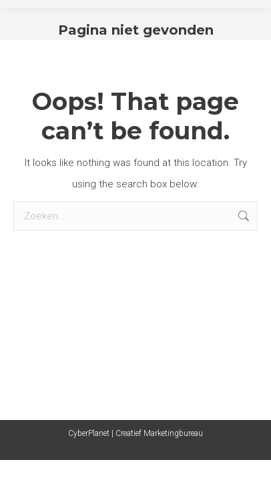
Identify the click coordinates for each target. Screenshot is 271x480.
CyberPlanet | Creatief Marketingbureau (135, 433)
